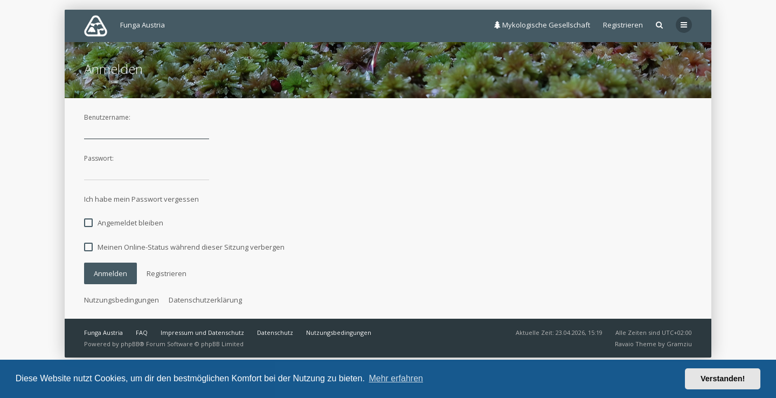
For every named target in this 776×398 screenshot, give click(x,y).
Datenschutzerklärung (205, 300)
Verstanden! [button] (723, 378)
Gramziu (679, 344)
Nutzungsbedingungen (121, 300)
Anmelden (110, 273)
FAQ (142, 332)
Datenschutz (275, 332)
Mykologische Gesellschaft (542, 25)
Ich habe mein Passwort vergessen (141, 199)
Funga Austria (103, 332)
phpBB (130, 344)
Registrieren (623, 25)
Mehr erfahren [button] (396, 378)
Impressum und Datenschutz (202, 332)
